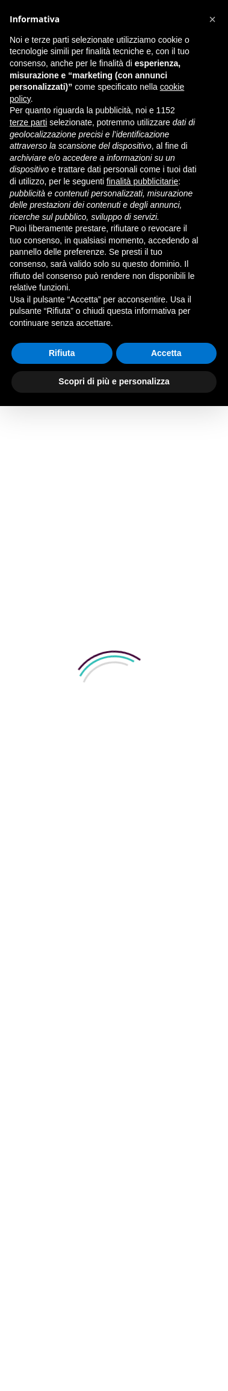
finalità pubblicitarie (142, 181)
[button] (212, 19)
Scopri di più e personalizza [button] (113, 381)
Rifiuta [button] (62, 353)
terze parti (28, 122)
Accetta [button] (166, 353)
